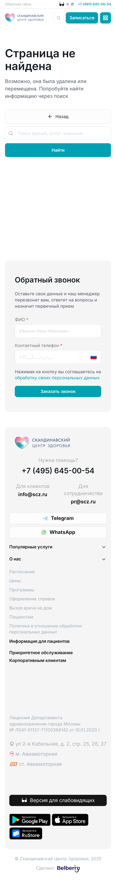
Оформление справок (32, 606)
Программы (21, 597)
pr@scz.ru (83, 504)
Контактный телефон (38, 347)
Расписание (22, 579)
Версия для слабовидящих (62, 813)
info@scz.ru (32, 496)
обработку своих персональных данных (57, 379)
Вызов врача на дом (30, 615)
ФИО (21, 321)
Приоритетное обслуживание (50, 663)
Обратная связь (21, 5)
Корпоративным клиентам (46, 672)
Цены (15, 588)
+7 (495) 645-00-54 (89, 5)
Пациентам (21, 624)
